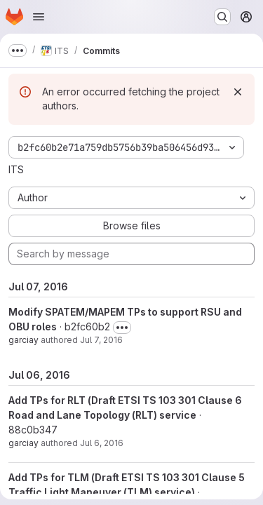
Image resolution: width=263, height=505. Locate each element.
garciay (23, 340)
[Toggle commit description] (122, 327)
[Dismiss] (237, 91)
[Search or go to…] (222, 16)
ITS (16, 169)
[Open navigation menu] (38, 17)
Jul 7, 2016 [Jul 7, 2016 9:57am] (101, 340)
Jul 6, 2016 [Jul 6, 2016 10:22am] (101, 443)
